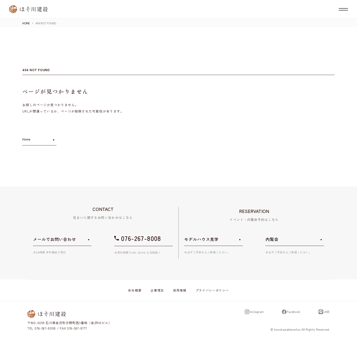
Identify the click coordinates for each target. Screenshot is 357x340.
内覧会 (271, 239)
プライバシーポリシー (212, 290)
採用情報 (179, 290)
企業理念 (157, 290)
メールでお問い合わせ (54, 239)
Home (26, 139)
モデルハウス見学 (201, 239)
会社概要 (134, 290)
